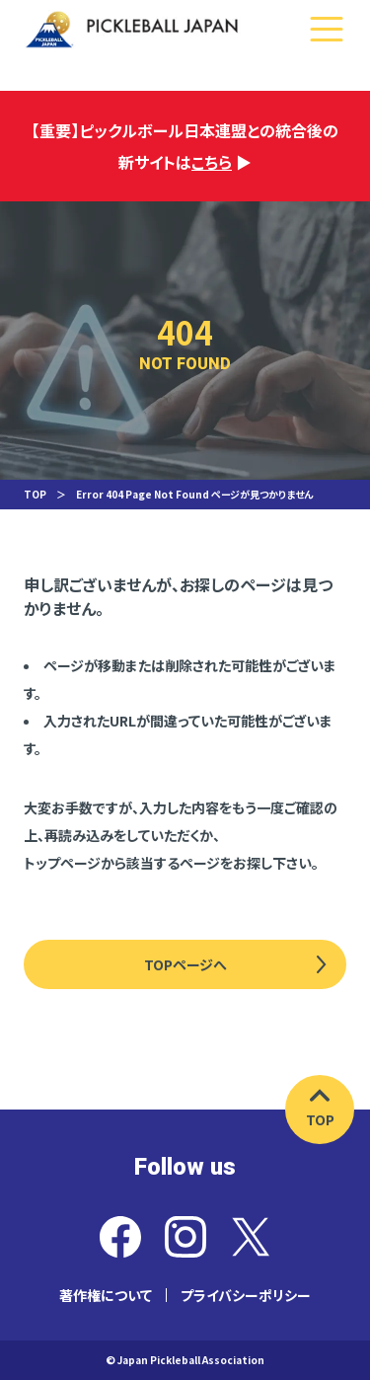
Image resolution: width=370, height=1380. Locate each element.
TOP (35, 494)
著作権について (105, 1295)
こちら (211, 162)
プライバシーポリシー (246, 1295)
